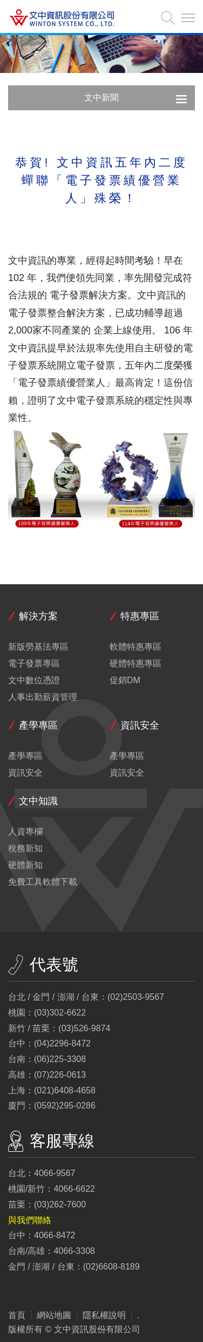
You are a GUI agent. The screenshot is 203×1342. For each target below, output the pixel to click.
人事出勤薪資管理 (42, 697)
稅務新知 (25, 848)
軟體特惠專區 (135, 647)
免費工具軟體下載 (42, 882)
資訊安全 (25, 773)
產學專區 (25, 756)
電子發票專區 (34, 663)
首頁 (16, 1315)
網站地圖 (54, 1315)
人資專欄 (25, 831)
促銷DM (125, 680)
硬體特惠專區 (135, 663)
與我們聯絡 (29, 1220)
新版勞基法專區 (38, 647)
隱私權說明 (104, 1315)
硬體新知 (25, 865)
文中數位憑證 (34, 680)
